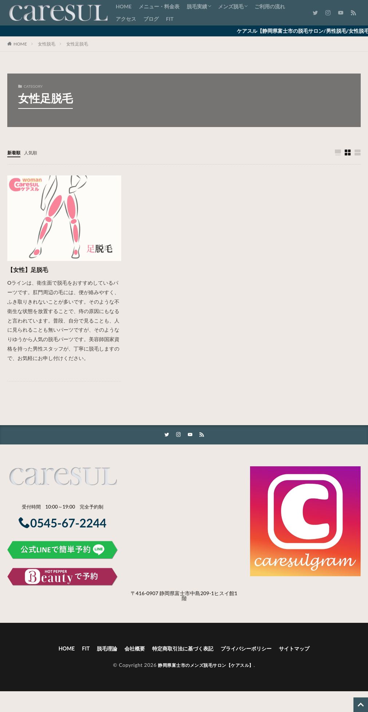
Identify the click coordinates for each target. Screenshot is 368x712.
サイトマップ (306, 649)
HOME (123, 6)
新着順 (15, 152)
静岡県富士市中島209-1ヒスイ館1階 (198, 596)
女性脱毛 (46, 44)
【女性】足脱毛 (30, 270)
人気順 (33, 152)
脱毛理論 (96, 649)
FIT (169, 19)
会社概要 (127, 649)
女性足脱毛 (77, 44)
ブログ (151, 19)
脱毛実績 (197, 6)
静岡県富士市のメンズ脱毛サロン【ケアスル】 (205, 667)
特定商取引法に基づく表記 (181, 649)
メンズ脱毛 (231, 6)
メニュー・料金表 (159, 6)
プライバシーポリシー (252, 649)
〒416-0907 (144, 594)
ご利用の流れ (269, 6)
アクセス (126, 19)
